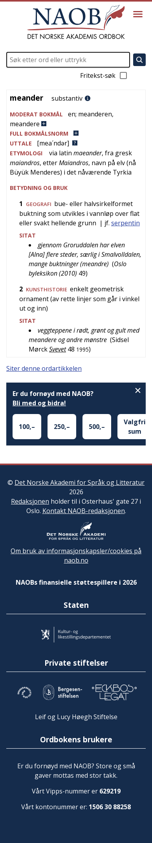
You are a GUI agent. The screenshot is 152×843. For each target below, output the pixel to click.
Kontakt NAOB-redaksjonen (83, 510)
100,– (27, 426)
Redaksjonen (30, 501)
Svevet (57, 349)
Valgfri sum (135, 427)
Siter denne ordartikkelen (44, 368)
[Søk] (139, 59)
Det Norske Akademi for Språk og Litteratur (80, 482)
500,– (97, 426)
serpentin (125, 223)
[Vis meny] (138, 14)
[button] (76, 119)
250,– (62, 426)
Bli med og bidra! (39, 403)
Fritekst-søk (104, 75)
